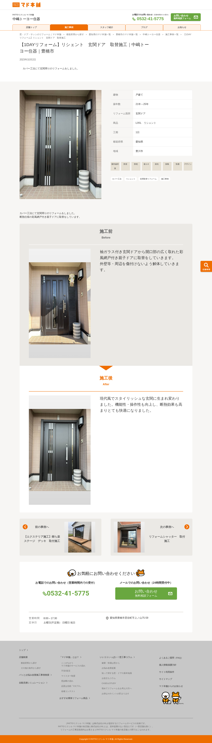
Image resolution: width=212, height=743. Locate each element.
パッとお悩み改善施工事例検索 (34, 675)
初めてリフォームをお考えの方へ (117, 688)
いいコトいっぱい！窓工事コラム (116, 657)
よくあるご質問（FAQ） (171, 658)
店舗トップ (31, 27)
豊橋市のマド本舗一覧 (127, 34)
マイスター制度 (68, 676)
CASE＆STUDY (109, 683)
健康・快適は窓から (111, 663)
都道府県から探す (75, 34)
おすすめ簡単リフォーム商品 (73, 698)
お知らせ (182, 27)
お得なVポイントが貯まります (115, 693)
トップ (22, 650)
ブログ (144, 27)
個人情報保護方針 (167, 665)
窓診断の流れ (67, 681)
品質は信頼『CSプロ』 (71, 686)
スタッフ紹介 (106, 27)
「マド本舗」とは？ (69, 657)
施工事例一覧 (172, 34)
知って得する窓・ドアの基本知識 (117, 673)
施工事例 (69, 27)
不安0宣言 (65, 671)
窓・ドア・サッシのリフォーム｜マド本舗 (40, 34)
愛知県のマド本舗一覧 (100, 34)
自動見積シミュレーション (32, 683)
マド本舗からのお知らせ (171, 686)
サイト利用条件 (166, 672)
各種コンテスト (68, 691)
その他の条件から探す (31, 668)
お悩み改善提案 (109, 668)
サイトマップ (165, 679)
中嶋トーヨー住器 (151, 34)
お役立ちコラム (109, 678)
